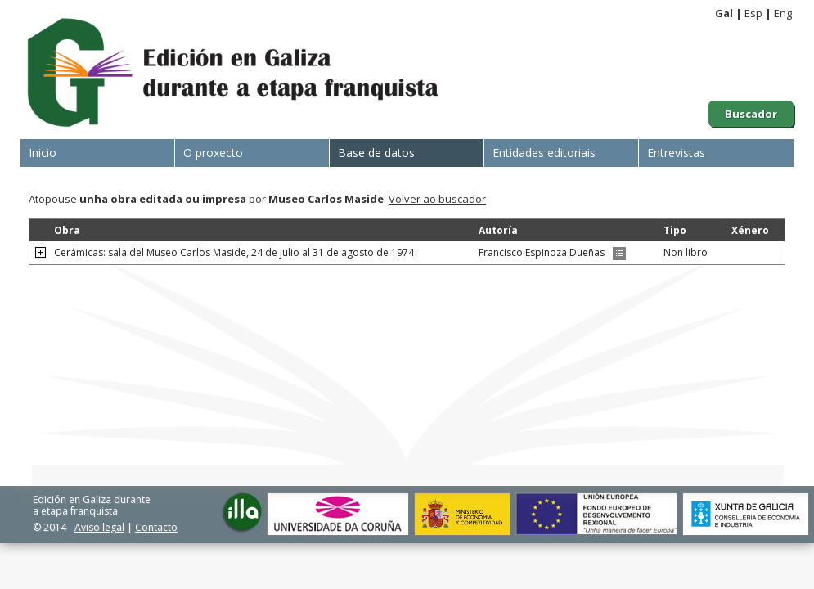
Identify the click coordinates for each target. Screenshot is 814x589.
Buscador (751, 113)
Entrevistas (676, 152)
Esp (753, 13)
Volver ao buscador (437, 198)
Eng (783, 13)
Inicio (42, 152)
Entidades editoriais (544, 152)
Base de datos (376, 152)
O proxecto (213, 152)
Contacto (156, 527)
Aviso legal (99, 527)
